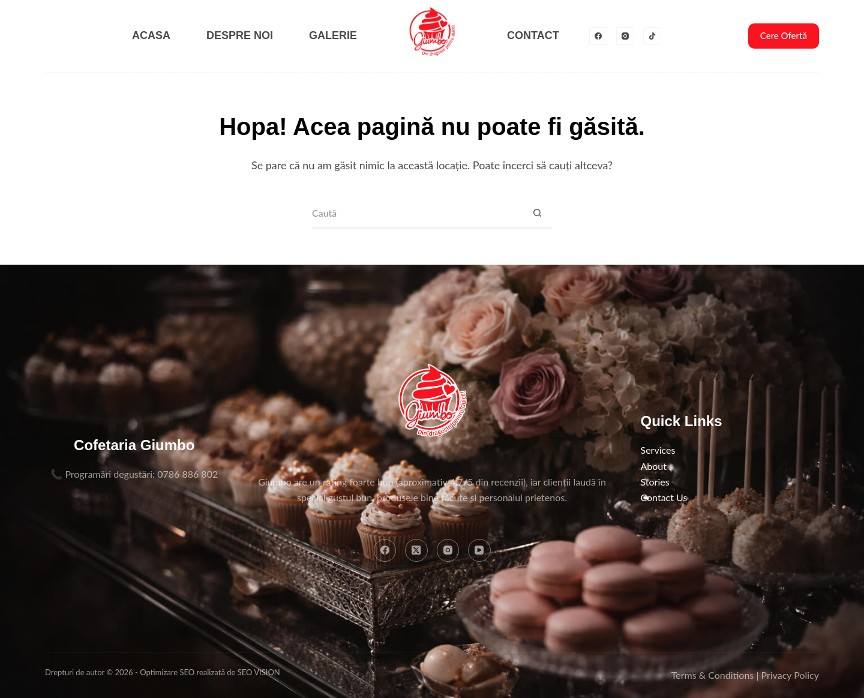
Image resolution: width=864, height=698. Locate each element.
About (654, 466)
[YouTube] (479, 550)
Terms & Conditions (712, 675)
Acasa (151, 35)
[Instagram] (625, 36)
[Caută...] (417, 214)
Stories (655, 481)
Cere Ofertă (783, 35)
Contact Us (664, 497)
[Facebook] (598, 36)
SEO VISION (259, 672)
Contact (533, 35)
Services (658, 450)
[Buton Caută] (537, 214)
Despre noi (239, 35)
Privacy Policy (790, 675)
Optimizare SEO (167, 672)
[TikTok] (652, 36)
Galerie (333, 35)
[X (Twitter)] (416, 550)
